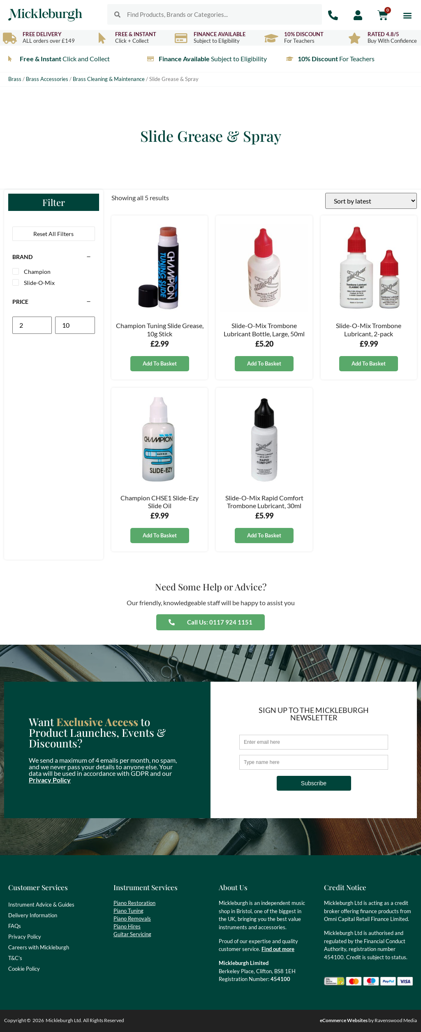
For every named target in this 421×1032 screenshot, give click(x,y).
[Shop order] (371, 201)
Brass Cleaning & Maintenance (109, 79)
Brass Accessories (47, 79)
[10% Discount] (271, 38)
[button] (407, 15)
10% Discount (304, 34)
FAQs (14, 926)
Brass (14, 79)
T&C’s (15, 958)
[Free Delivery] (9, 38)
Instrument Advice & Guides (41, 904)
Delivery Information (32, 915)
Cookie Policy (24, 968)
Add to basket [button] (160, 363)
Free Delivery (42, 34)
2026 (38, 1020)
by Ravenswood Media (368, 1020)
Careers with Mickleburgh (38, 947)
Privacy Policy (50, 780)
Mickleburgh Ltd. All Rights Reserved (85, 1020)
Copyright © (17, 1020)
